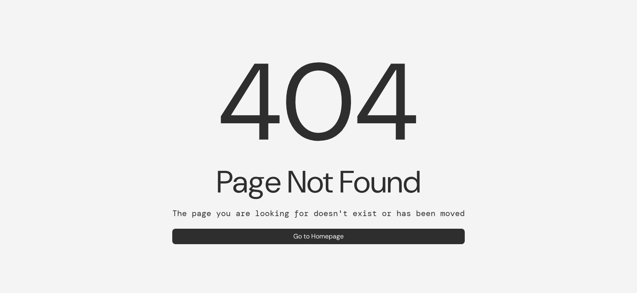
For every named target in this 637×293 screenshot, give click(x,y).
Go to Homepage (318, 236)
